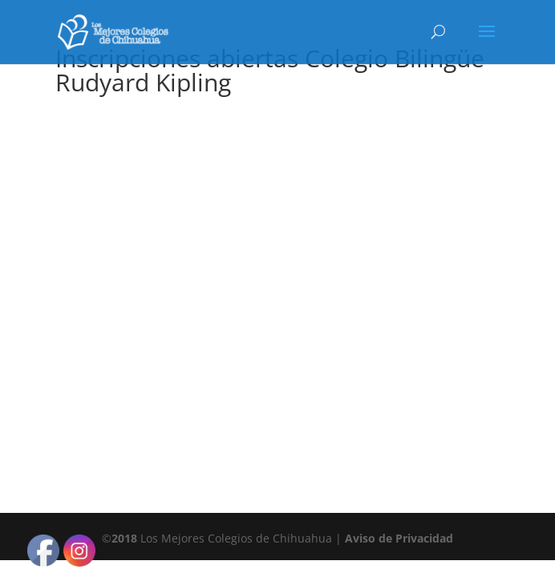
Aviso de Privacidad (399, 538)
